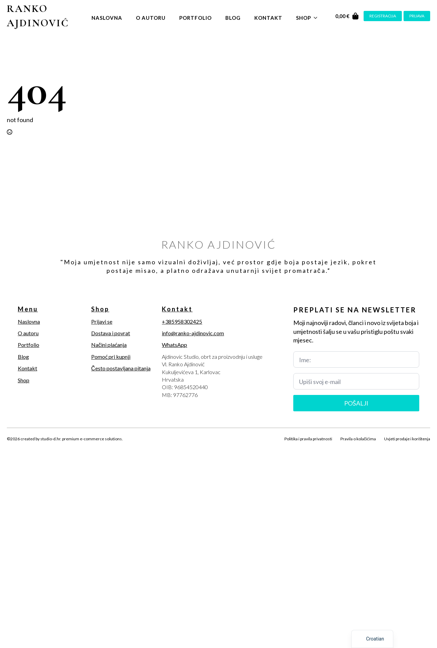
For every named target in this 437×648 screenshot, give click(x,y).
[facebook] (11, 447)
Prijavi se (101, 321)
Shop (303, 18)
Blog (233, 18)
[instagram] (35, 447)
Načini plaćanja (109, 344)
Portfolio (195, 18)
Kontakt (268, 18)
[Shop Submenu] (317, 16)
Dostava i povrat (110, 333)
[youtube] (58, 447)
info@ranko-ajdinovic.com (193, 333)
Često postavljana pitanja (121, 368)
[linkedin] (46, 447)
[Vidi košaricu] (347, 16)
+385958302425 (182, 321)
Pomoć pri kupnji (110, 356)
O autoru (151, 18)
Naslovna (106, 18)
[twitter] (23, 447)
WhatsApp (174, 344)
